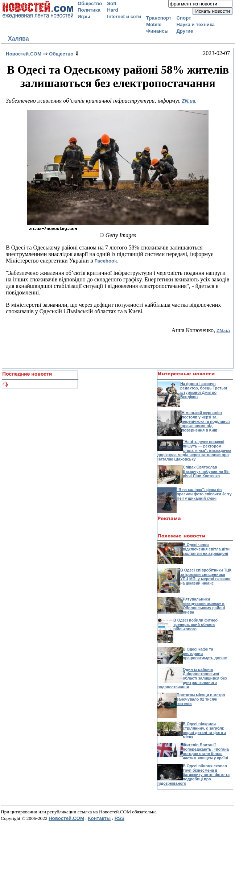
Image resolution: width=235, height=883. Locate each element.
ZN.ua (188, 101)
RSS (119, 818)
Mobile (153, 24)
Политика (89, 10)
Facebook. (106, 261)
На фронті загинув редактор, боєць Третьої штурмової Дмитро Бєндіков (203, 390)
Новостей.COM (66, 818)
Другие (184, 31)
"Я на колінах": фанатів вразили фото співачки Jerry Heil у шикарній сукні (204, 493)
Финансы (157, 31)
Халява (18, 39)
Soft (111, 3)
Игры (84, 16)
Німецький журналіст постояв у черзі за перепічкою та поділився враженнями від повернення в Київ (206, 421)
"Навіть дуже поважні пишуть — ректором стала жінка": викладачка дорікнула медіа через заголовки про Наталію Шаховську (194, 450)
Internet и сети (124, 16)
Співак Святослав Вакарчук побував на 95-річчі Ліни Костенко (206, 471)
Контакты (99, 818)
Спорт (183, 18)
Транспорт (158, 18)
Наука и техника (195, 24)
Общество (90, 3)
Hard (112, 10)
